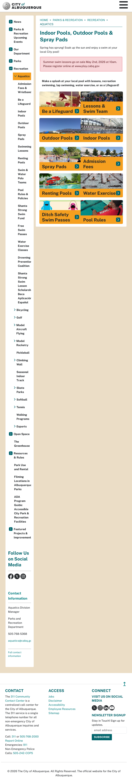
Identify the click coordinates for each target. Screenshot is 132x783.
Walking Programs (22, 417)
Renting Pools (23, 160)
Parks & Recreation (68, 20)
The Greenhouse (22, 443)
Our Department (22, 51)
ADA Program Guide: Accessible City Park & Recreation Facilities (21, 509)
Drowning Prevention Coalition (24, 261)
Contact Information (17, 595)
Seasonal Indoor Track (22, 376)
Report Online (14, 740)
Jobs (51, 696)
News (17, 21)
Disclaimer (55, 700)
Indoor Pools (22, 113)
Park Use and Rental (21, 467)
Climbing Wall (22, 362)
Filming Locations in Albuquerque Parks (22, 483)
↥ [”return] (124, 684)
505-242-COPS (23, 753)
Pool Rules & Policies (23, 194)
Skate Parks (20, 390)
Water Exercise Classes (23, 246)
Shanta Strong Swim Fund (22, 212)
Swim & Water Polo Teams (23, 176)
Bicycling (22, 310)
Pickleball (22, 352)
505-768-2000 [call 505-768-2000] (29, 736)
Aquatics (24, 76)
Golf (19, 317)
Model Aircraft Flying (21, 329)
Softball (21, 399)
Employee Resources (61, 709)
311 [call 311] (14, 736)
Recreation (96, 20)
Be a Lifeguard (24, 101)
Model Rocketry (22, 343)
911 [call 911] (25, 744)
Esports (21, 426)
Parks (17, 61)
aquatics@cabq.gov (20, 640)
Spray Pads (22, 137)
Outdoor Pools (23, 125)
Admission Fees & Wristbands (24, 88)
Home (44, 20)
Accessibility (56, 704)
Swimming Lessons (24, 148)
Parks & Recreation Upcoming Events (21, 35)
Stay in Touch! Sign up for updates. (108, 722)
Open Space (22, 434)
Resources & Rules (21, 455)
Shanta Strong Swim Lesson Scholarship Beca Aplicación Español (24, 288)
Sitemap (53, 713)
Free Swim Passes (22, 230)
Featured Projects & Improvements (22, 533)
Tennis (20, 407)
